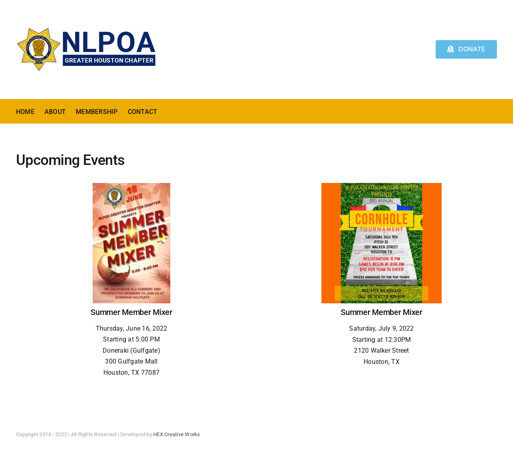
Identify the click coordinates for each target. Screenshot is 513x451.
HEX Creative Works (176, 434)
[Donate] (466, 49)
